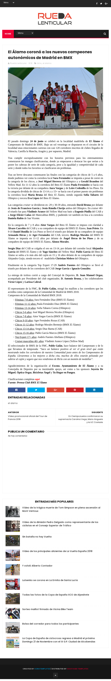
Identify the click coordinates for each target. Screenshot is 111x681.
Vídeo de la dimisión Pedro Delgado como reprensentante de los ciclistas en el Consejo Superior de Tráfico (60, 525)
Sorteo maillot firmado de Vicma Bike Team (47, 611)
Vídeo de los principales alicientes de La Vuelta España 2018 (57, 553)
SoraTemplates (42, 670)
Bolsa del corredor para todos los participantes (50, 625)
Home (8, 34)
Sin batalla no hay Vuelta (37, 538)
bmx (39, 65)
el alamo (47, 65)
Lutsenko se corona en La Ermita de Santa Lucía (50, 582)
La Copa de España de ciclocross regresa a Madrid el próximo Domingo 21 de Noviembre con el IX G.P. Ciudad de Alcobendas (58, 642)
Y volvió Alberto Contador (37, 567)
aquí (37, 381)
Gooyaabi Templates (77, 670)
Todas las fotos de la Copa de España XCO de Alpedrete (55, 596)
